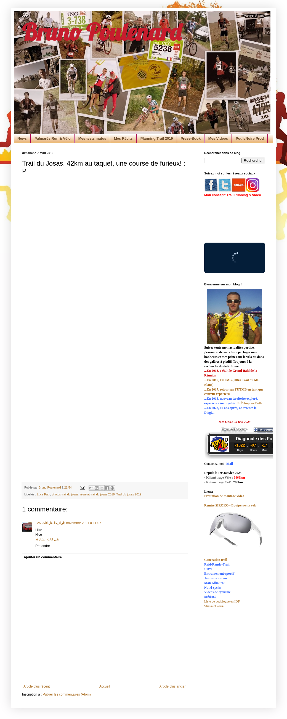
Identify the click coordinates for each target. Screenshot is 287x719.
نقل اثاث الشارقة (47, 539)
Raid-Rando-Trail (217, 564)
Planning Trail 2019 (156, 138)
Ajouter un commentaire (43, 557)
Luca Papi (43, 494)
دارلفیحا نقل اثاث (53, 523)
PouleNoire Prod (250, 138)
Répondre (42, 546)
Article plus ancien (173, 686)
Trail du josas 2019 (129, 494)
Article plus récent (36, 686)
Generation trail (215, 560)
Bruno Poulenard (101, 31)
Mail (229, 464)
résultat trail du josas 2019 (97, 494)
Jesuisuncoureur (215, 578)
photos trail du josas (65, 494)
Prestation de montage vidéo (224, 496)
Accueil (104, 686)
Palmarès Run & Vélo (52, 138)
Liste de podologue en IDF (222, 601)
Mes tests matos (92, 138)
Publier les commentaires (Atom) (67, 694)
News (22, 138)
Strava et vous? (214, 606)
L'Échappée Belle (249, 403)
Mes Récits (123, 138)
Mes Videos (218, 138)
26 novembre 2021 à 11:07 (69, 523)
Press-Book (191, 138)
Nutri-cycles (212, 588)
